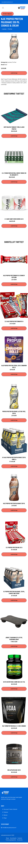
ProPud (10, 29)
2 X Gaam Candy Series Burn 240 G (14, 219)
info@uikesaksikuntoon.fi (9, 827)
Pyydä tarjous (7, 13)
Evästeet (20, 838)
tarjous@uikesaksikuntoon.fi (7, 2)
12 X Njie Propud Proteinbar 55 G (14, 321)
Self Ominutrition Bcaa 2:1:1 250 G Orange (14, 726)
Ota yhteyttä (13, 838)
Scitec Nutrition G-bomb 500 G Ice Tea (14, 682)
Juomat (4, 29)
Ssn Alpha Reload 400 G (14, 770)
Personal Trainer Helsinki (10, 809)
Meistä (5, 815)
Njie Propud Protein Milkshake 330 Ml (14, 503)
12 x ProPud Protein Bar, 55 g (14, 547)
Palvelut (6, 812)
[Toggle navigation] (3, 7)
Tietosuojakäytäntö (11, 840)
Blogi (5, 818)
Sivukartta (19, 840)
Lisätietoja (14, 73)
